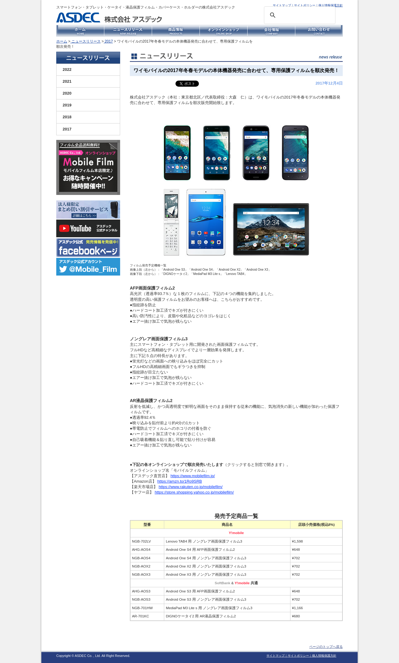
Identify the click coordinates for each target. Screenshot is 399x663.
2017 (108, 41)
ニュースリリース (85, 41)
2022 (67, 69)
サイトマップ (282, 5)
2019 (67, 105)
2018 (67, 117)
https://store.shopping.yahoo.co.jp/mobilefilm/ (194, 492)
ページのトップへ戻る (326, 646)
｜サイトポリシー (303, 5)
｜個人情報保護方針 (329, 5)
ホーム (61, 41)
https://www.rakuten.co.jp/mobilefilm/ (191, 486)
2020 (67, 93)
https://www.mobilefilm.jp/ (193, 476)
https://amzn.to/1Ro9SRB (179, 481)
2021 (67, 81)
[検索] (298, 15)
